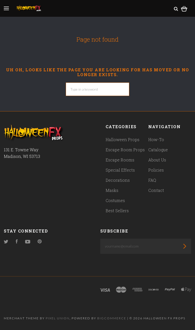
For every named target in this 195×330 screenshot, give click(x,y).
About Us (157, 159)
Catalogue (158, 149)
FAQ (152, 180)
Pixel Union (58, 318)
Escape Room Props (125, 149)
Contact (156, 190)
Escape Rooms (120, 159)
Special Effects (120, 170)
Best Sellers (117, 210)
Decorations (118, 180)
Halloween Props (122, 139)
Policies (156, 170)
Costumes (115, 200)
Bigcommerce (111, 318)
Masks (112, 190)
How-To (156, 139)
